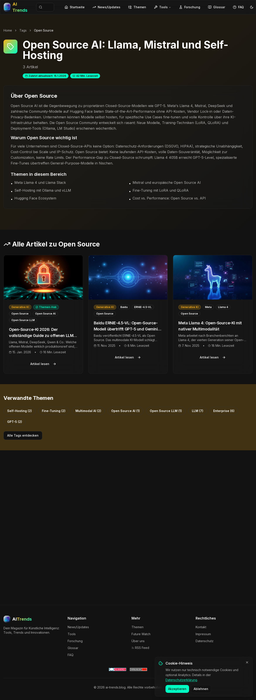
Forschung (189, 7)
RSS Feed (140, 648)
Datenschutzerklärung (181, 683)
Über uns (138, 641)
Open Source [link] (43, 30)
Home (7, 30)
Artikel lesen (43, 364)
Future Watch (140, 634)
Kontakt (201, 627)
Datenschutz (204, 641)
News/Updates (106, 7)
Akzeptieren (177, 692)
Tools (162, 7)
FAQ (238, 7)
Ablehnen (201, 692)
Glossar (216, 7)
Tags (23, 30)
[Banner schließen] (247, 665)
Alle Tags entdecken (23, 435)
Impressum (203, 634)
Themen (137, 7)
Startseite (75, 7)
